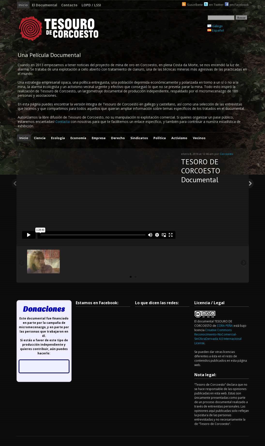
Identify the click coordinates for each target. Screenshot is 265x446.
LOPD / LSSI (91, 5)
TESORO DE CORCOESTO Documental (200, 170)
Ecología (58, 138)
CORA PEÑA (225, 326)
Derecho (118, 138)
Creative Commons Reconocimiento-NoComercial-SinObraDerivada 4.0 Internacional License (218, 336)
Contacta (62, 121)
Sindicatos (139, 138)
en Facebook (239, 4)
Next (251, 183)
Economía (78, 138)
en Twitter (216, 4)
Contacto (69, 5)
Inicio (23, 5)
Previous (14, 183)
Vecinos (199, 138)
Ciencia (39, 138)
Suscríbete (195, 4)
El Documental (44, 5)
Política (159, 138)
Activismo (179, 138)
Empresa (99, 138)
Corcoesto (226, 154)
